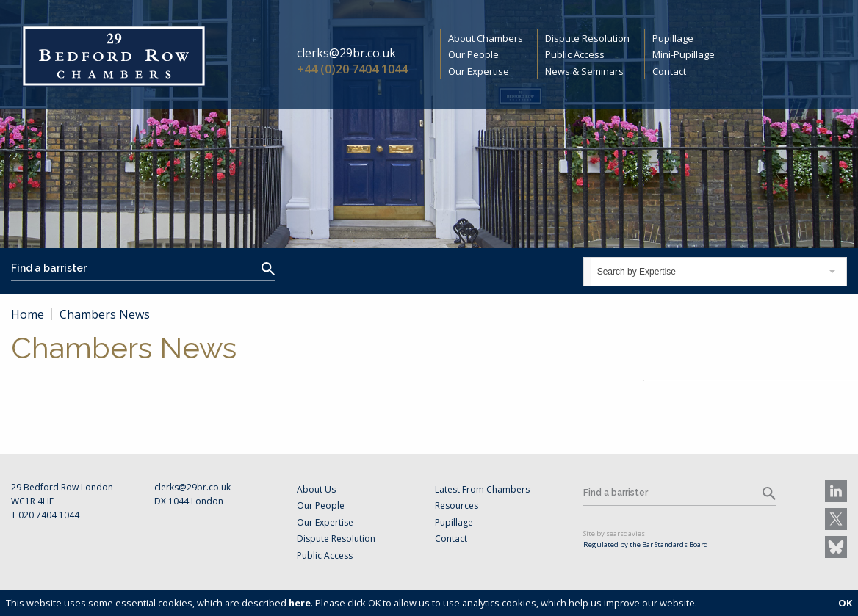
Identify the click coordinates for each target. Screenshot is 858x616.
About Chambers (485, 38)
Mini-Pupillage (683, 54)
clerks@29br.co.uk (346, 53)
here (300, 602)
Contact (669, 71)
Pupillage (672, 38)
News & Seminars (584, 71)
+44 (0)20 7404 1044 (352, 69)
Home (27, 314)
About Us (316, 489)
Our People (473, 54)
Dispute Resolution (587, 38)
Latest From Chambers (482, 489)
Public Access (575, 54)
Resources (456, 505)
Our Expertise (478, 71)
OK (845, 602)
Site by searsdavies (614, 533)
